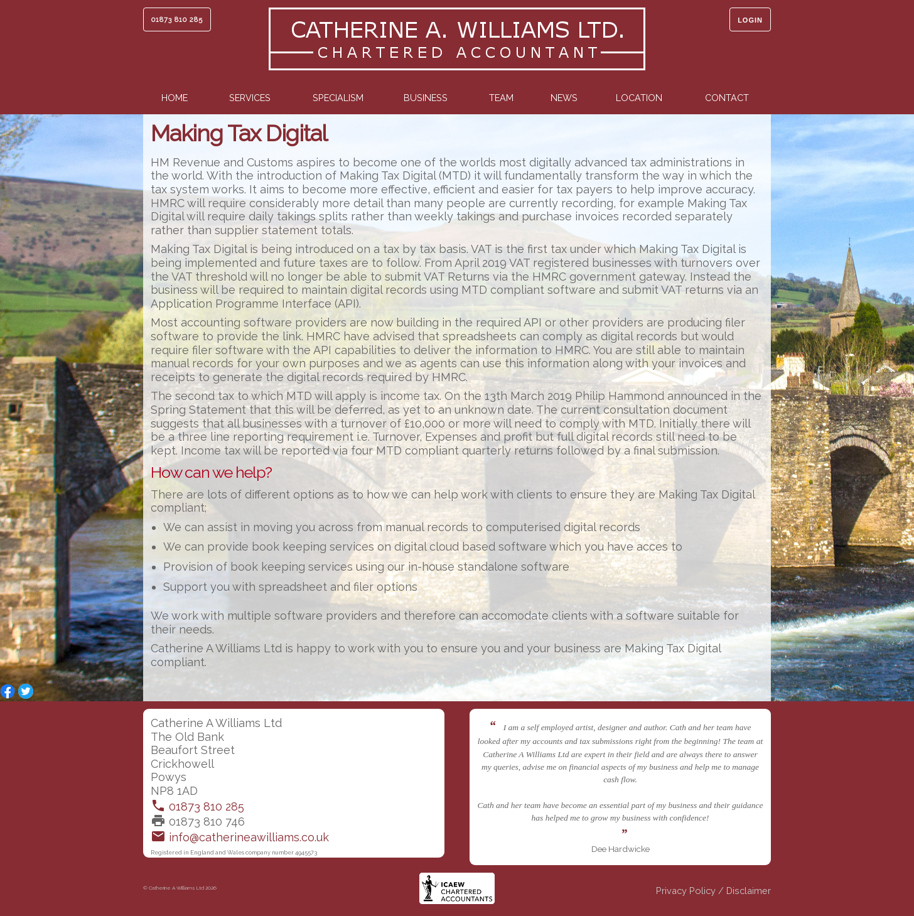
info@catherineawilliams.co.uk (240, 837)
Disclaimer (748, 892)
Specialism (338, 97)
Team (501, 97)
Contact (727, 97)
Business (426, 97)
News (564, 97)
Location (639, 97)
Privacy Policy (686, 892)
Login (750, 20)
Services (250, 97)
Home (174, 97)
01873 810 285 (177, 20)
